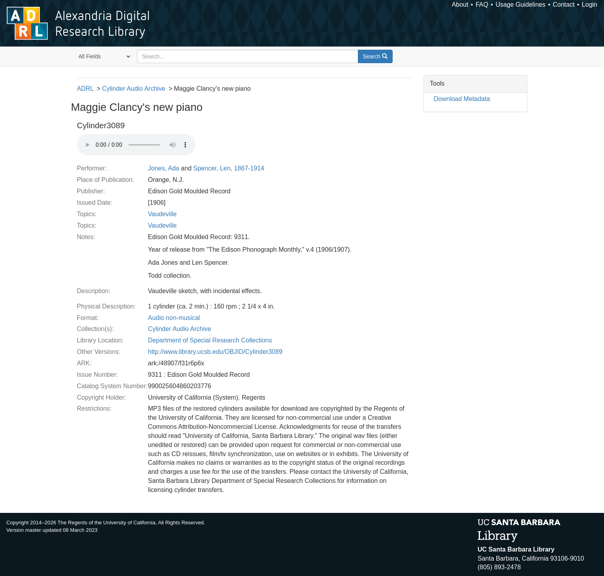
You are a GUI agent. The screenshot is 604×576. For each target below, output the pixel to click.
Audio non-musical (174, 317)
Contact (563, 4)
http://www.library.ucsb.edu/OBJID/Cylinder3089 (215, 351)
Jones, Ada (163, 168)
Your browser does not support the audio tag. (136, 144)
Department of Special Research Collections (210, 340)
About (460, 4)
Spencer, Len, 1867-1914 (228, 168)
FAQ (482, 4)
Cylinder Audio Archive (133, 88)
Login (589, 4)
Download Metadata (462, 98)
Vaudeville (162, 214)
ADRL (85, 88)
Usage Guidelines (520, 4)
